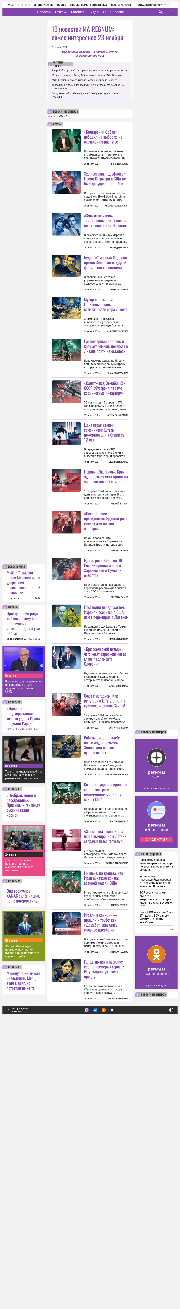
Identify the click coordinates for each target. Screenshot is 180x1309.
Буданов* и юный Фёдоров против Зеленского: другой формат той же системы (105, 303)
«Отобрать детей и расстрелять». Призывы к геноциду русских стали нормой (23, 1052)
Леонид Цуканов (118, 247)
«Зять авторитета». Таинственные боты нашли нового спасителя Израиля (105, 220)
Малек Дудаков (119, 1027)
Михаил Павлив (119, 330)
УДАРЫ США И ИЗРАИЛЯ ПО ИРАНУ (23, 976)
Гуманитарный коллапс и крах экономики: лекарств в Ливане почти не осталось (106, 387)
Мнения (88, 12)
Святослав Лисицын (116, 939)
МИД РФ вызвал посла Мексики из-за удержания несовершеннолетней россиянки (23, 829)
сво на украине (151, 1101)
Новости (55, 12)
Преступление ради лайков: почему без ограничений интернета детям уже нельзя (23, 870)
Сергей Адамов (119, 721)
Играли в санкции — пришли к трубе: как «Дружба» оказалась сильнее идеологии (100, 1169)
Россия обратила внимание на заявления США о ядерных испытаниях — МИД (23, 933)
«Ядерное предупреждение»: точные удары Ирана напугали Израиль (23, 963)
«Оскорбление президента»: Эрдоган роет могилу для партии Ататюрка (105, 644)
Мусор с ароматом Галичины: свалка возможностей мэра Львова (105, 345)
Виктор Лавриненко (117, 1069)
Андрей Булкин (119, 586)
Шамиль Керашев (118, 414)
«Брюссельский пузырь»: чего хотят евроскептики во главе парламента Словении (105, 821)
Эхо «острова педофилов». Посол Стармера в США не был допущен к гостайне (105, 178)
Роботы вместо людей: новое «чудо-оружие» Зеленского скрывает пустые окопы (102, 909)
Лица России (124, 12)
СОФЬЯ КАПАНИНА (16, 886)
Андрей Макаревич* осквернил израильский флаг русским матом (90, 70)
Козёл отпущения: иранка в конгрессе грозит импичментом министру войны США (105, 997)
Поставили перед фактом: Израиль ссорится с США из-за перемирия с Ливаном (106, 735)
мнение (13, 854)
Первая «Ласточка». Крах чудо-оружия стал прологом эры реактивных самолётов (106, 558)
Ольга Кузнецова (118, 892)
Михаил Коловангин (116, 206)
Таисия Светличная (117, 1245)
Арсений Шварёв (118, 850)
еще (171, 1176)
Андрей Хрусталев (117, 372)
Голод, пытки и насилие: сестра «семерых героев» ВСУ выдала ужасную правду (104, 1216)
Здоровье (11, 1101)
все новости (13, 845)
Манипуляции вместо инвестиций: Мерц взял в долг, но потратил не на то (23, 1227)
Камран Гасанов (119, 674)
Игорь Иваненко (119, 164)
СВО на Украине (121, 5)
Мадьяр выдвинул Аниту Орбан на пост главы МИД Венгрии (87, 75)
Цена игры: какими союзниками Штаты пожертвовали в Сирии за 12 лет (104, 514)
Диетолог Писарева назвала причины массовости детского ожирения (19, 1112)
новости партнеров (65, 111)
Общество (11, 1013)
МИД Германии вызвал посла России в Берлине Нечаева (84, 80)
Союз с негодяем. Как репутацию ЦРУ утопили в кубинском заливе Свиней (104, 865)
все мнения (34, 886)
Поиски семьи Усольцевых (88, 5)
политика (14, 949)
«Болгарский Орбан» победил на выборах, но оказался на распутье (103, 136)
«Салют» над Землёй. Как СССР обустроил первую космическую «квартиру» (104, 470)
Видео (104, 12)
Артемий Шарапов (117, 497)
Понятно (163, 1256)
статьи (57, 124)
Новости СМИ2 (57, 116)
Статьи (72, 12)
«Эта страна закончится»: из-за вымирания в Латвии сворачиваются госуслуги (105, 1041)
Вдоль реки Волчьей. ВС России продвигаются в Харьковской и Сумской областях (103, 691)
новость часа (16, 813)
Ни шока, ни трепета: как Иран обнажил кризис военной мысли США (103, 1083)
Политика (11, 922)
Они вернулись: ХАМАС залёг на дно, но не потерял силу (23, 1142)
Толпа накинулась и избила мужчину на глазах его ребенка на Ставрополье (23, 1022)
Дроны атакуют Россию (50, 5)
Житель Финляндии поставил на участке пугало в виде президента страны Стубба (22, 1198)
